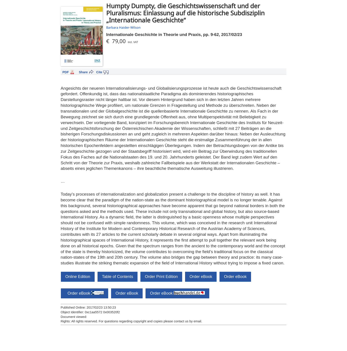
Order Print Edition (161, 276)
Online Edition (77, 276)
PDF (65, 72)
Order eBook (200, 276)
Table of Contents (117, 276)
